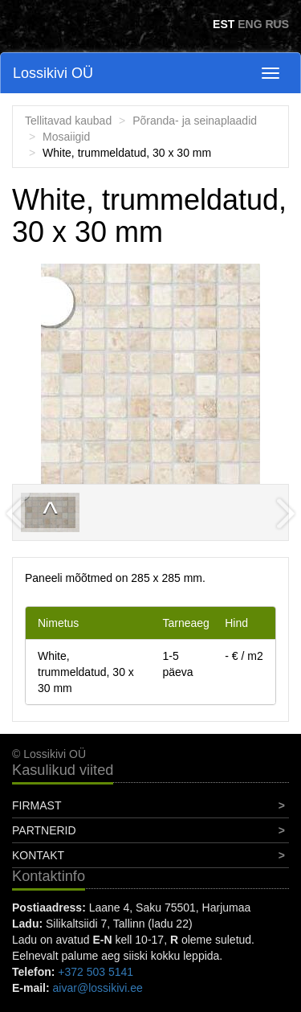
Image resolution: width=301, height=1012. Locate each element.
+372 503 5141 (95, 971)
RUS (277, 24)
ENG (250, 24)
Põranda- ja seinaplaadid (194, 120)
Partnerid (44, 830)
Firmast (36, 805)
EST (223, 24)
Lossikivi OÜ (53, 73)
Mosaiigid (66, 136)
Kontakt (38, 855)
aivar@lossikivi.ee (98, 987)
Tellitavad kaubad (68, 120)
